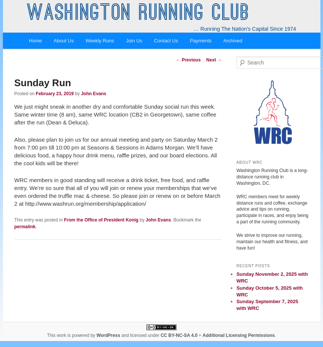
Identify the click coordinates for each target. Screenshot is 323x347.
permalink (25, 226)
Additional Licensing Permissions (239, 335)
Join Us (134, 40)
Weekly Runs (99, 40)
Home (35, 40)
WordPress (108, 335)
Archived (232, 40)
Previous (188, 60)
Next (214, 60)
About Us (63, 40)
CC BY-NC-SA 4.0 (179, 335)
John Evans (93, 93)
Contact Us (166, 40)
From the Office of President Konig (101, 220)
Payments (201, 40)
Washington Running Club (138, 14)
